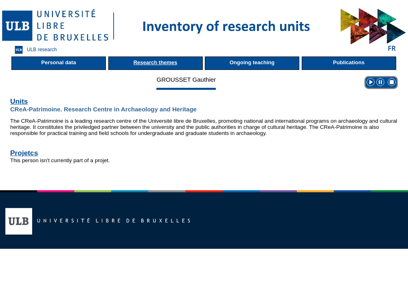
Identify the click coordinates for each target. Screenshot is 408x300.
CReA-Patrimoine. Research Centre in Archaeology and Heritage (103, 109)
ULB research (34, 50)
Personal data (58, 62)
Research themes (156, 62)
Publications (348, 62)
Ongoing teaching (252, 62)
